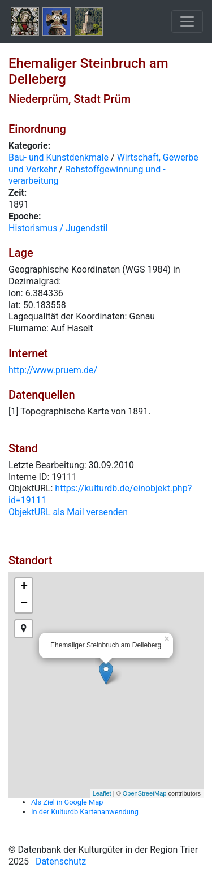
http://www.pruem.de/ (52, 370)
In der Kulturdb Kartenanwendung (85, 811)
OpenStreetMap (145, 793)
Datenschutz (61, 861)
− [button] (24, 603)
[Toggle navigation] (187, 21)
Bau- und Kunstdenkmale (58, 157)
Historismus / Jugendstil (57, 228)
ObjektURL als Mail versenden (68, 512)
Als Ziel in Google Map (67, 802)
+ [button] (24, 586)
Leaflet (102, 793)
